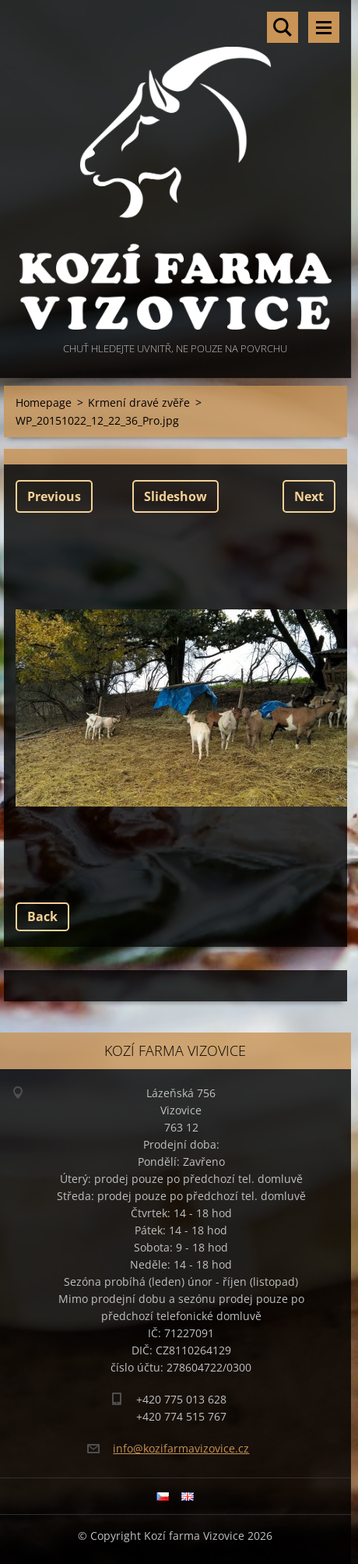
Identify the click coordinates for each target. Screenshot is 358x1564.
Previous (54, 496)
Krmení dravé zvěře (139, 402)
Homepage (44, 402)
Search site (282, 27)
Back (42, 916)
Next (309, 496)
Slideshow (175, 496)
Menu (323, 27)
